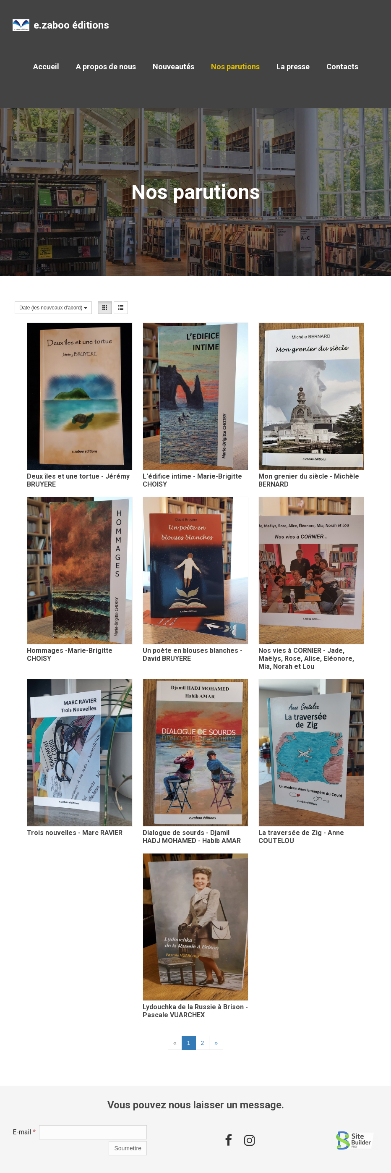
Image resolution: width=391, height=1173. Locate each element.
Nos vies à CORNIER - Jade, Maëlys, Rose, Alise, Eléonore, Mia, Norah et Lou (306, 658)
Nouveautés (173, 66)
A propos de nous (106, 66)
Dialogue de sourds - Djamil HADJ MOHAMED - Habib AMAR (192, 837)
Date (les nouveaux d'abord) (53, 308)
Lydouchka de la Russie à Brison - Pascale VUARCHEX (195, 1011)
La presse (293, 66)
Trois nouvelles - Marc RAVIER (75, 833)
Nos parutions (235, 66)
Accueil (46, 66)
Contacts (342, 66)
